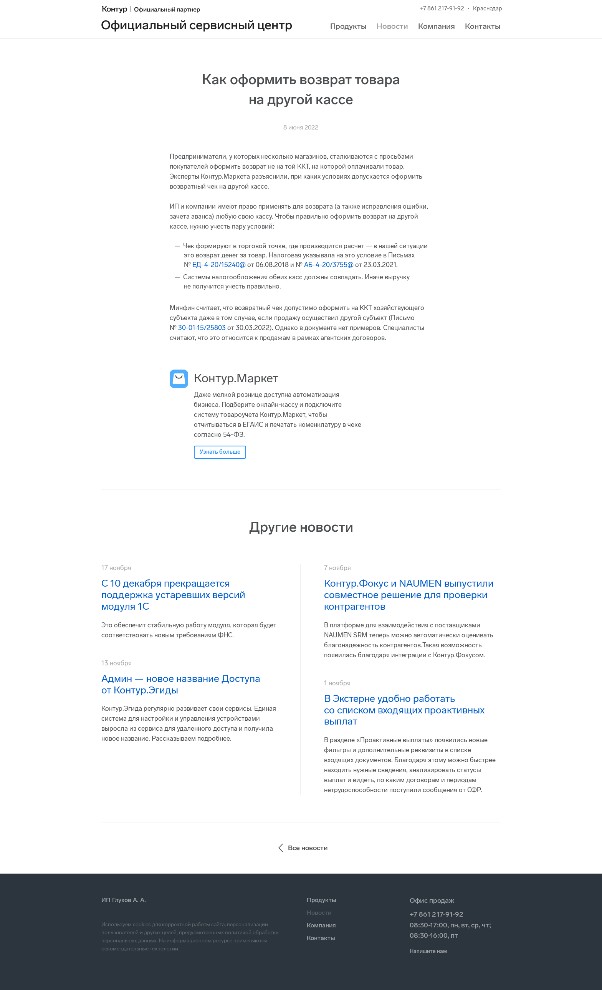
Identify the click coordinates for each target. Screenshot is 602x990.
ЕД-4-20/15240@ (219, 265)
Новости (392, 26)
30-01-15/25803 (202, 328)
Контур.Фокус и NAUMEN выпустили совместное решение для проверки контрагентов (409, 594)
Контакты (483, 26)
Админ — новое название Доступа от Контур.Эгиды (180, 684)
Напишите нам (428, 951)
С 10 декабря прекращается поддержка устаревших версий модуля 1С (173, 594)
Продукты (348, 26)
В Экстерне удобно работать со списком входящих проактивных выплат (404, 710)
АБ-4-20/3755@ (329, 265)
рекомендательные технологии (139, 948)
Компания (436, 26)
